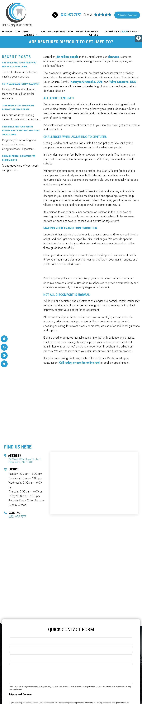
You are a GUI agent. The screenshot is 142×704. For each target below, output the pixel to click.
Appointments (50, 31)
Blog (125, 31)
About (13, 31)
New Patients (28, 33)
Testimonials (113, 31)
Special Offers (94, 33)
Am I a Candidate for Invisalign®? (20, 84)
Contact (134, 31)
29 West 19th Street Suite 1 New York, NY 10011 (24, 461)
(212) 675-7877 (59, 14)
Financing (82, 31)
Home (5, 31)
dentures (113, 58)
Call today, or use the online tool (79, 364)
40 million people (67, 58)
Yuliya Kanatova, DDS (122, 83)
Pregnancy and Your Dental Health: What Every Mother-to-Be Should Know (21, 131)
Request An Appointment (124, 15)
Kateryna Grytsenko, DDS (86, 83)
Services (65, 31)
